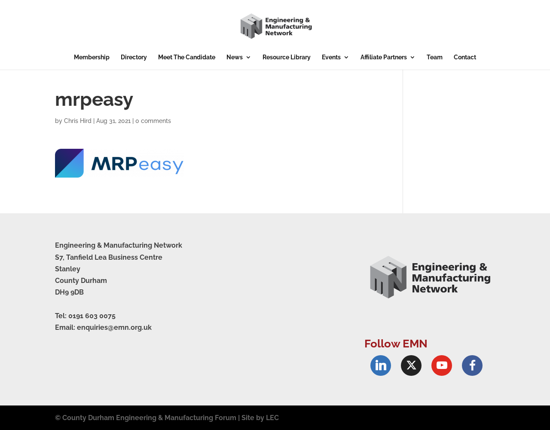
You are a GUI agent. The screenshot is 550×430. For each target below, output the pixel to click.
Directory (134, 57)
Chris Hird (78, 120)
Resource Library (287, 57)
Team (435, 57)
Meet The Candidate (186, 57)
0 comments (153, 120)
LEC (272, 418)
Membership (92, 57)
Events (331, 57)
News (234, 57)
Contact (465, 57)
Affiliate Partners (384, 57)
